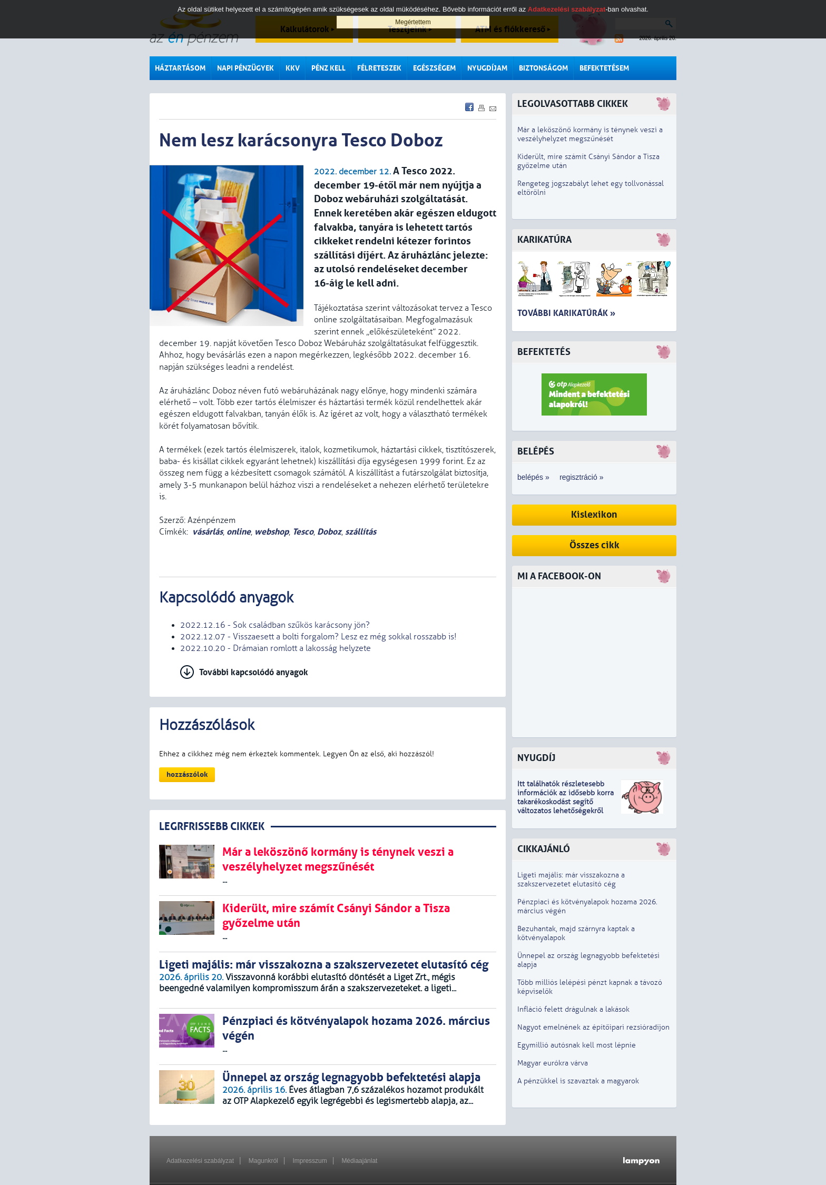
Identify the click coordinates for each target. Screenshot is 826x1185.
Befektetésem (604, 68)
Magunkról (263, 1160)
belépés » (533, 477)
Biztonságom (543, 68)
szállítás (360, 532)
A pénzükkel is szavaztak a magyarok (578, 1081)
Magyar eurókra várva (552, 1063)
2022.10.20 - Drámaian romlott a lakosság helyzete (275, 648)
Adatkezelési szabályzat (200, 1160)
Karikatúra (544, 239)
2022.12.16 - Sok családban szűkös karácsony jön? (275, 625)
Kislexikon (594, 514)
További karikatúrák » (566, 313)
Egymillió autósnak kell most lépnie (576, 1045)
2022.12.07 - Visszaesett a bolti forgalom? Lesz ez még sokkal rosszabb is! (318, 636)
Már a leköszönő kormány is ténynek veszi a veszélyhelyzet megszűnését (590, 134)
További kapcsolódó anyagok (253, 672)
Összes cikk (594, 545)
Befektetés (544, 352)
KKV (293, 68)
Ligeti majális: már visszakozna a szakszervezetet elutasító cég (571, 879)
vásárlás (207, 532)
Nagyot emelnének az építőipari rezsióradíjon (593, 1027)
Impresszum (309, 1160)
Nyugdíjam (487, 68)
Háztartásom (180, 68)
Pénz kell (328, 68)
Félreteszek (379, 68)
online (239, 532)
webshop (271, 532)
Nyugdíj (536, 758)
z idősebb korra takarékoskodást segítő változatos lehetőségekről (565, 801)
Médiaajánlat (359, 1160)
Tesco (302, 532)
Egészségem (434, 68)
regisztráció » (581, 477)
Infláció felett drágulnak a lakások (573, 1009)
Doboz (329, 532)
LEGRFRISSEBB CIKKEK (211, 827)
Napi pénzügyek (245, 68)
